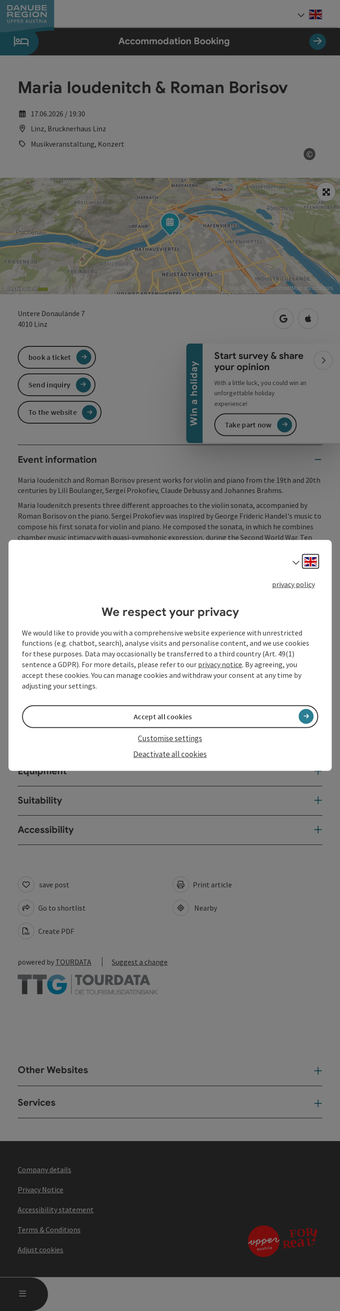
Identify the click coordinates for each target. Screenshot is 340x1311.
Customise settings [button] (170, 738)
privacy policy (293, 584)
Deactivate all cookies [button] (170, 754)
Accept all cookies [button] (163, 716)
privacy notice (220, 664)
